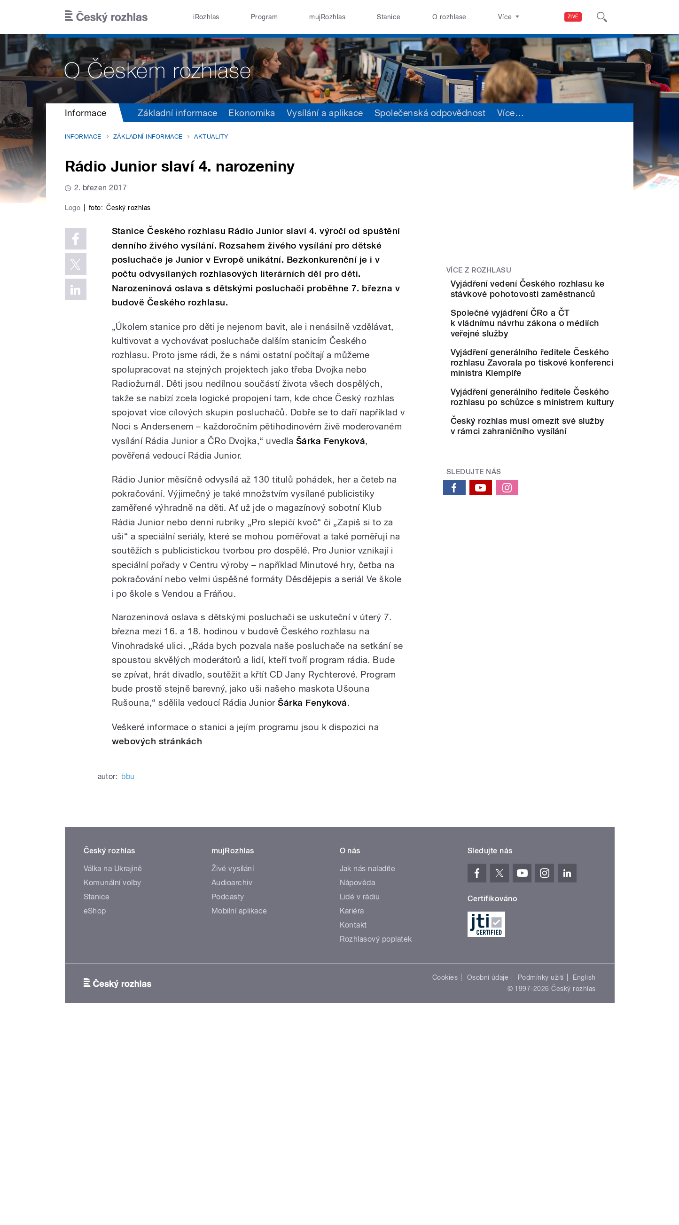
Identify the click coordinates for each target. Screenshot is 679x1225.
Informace (86, 113)
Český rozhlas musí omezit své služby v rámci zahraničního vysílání (557, 496)
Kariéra (352, 1110)
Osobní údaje (488, 1176)
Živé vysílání (232, 1067)
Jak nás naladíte (368, 1067)
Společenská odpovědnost (430, 113)
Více (597, 113)
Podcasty (227, 1096)
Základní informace (178, 113)
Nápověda (357, 1081)
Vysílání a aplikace (325, 113)
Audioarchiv (231, 1081)
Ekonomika (251, 113)
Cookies (445, 1176)
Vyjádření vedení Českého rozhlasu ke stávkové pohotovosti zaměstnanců (556, 294)
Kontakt (353, 1124)
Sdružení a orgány (535, 113)
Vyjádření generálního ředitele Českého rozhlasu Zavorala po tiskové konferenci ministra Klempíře (556, 396)
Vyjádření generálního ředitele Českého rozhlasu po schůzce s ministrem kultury (556, 451)
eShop (95, 1110)
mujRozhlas (327, 17)
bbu (127, 975)
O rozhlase (449, 17)
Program (264, 17)
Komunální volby (112, 1081)
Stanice (388, 17)
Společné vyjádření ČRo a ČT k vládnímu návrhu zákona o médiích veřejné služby (556, 341)
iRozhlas (206, 17)
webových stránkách (157, 941)
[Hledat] (602, 17)
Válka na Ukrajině (113, 1067)
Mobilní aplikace (239, 1110)
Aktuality (211, 136)
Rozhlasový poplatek (376, 1138)
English (584, 1176)
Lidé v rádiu (360, 1096)
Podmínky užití (541, 1176)
